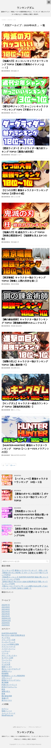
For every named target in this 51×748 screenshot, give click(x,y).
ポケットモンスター (9, 655)
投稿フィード (7, 711)
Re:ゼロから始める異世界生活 (13, 635)
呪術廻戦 (5, 673)
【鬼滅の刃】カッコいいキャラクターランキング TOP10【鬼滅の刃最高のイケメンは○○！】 (25, 64)
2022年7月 (6, 605)
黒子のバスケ (7, 700)
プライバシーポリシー (34, 727)
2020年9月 (6, 623)
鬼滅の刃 (16, 71)
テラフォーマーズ (8, 646)
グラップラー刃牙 (8, 640)
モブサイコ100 (7, 658)
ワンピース (6, 662)
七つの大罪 (16, 197)
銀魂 (3, 694)
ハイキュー (6, 651)
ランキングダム (25, 7)
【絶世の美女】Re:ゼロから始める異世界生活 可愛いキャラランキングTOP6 (31, 532)
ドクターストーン (8, 649)
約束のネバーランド (9, 685)
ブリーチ (5, 653)
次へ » (12, 465)
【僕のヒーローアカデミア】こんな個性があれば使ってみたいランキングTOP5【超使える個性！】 (31, 549)
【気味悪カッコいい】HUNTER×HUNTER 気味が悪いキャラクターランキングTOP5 (31, 514)
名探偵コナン (7, 671)
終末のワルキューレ (9, 687)
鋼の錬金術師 (17, 326)
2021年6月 (6, 607)
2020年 (10, 20)
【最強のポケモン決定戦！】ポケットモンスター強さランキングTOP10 (31, 497)
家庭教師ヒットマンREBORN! (13, 676)
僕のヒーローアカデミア (11, 669)
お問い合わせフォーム (19, 727)
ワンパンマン (7, 660)
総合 (3, 689)
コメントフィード (8, 713)
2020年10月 (6, 620)
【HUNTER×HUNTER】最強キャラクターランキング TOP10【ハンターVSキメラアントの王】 (25, 448)
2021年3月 (6, 614)
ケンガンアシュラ (8, 642)
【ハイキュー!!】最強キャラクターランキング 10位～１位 (24, 570)
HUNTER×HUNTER (19, 455)
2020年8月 (6, 625)
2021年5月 (6, 609)
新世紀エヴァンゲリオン (11, 680)
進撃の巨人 (16, 368)
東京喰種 (16, 284)
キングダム (16, 410)
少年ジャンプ (17, 113)
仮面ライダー (17, 155)
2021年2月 (6, 616)
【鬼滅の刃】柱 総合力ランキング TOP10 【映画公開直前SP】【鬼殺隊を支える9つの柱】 (24, 235)
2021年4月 (6, 612)
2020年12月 (6, 618)
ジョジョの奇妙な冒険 (10, 644)
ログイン (5, 709)
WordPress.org (7, 715)
